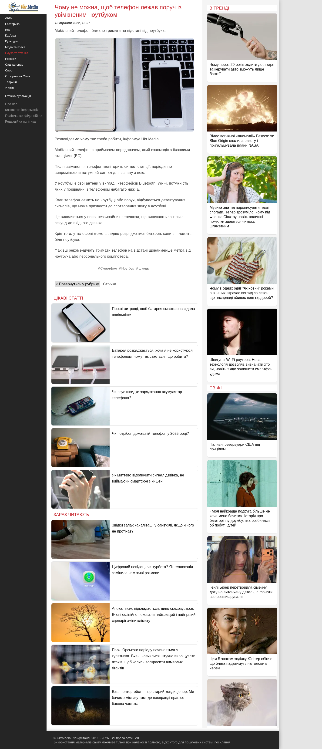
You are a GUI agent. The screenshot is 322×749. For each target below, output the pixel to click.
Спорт (9, 70)
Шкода (143, 268)
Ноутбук (127, 268)
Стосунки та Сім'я (17, 76)
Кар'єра (10, 35)
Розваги (10, 59)
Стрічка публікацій (18, 96)
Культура (11, 41)
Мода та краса (15, 47)
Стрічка (109, 284)
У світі (9, 88)
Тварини (11, 82)
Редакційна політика (20, 121)
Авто (8, 18)
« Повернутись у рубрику (77, 284)
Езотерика (12, 24)
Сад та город (14, 64)
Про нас (11, 104)
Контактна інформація (22, 110)
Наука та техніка (16, 53)
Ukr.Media (150, 139)
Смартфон (108, 268)
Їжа (7, 29)
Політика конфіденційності (25, 116)
